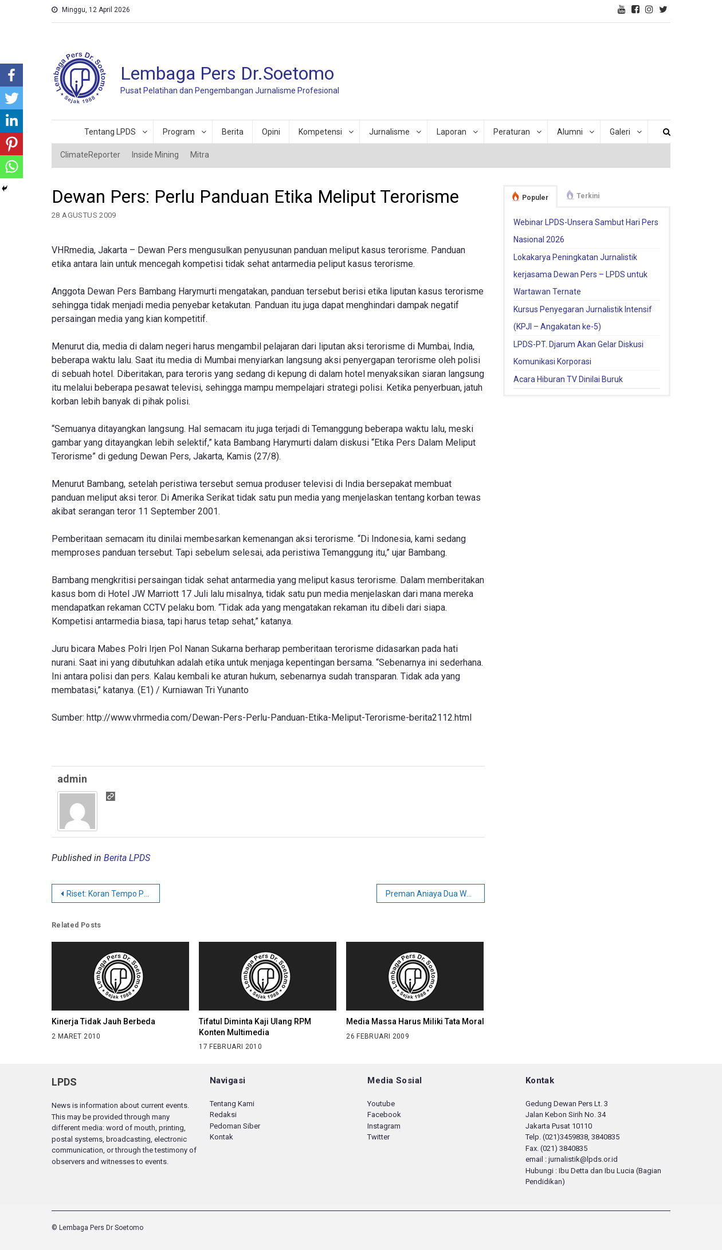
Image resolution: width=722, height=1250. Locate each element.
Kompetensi (320, 131)
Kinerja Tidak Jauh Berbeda (103, 1021)
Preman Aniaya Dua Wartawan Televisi (435, 893)
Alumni (570, 131)
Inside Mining (155, 154)
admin (72, 779)
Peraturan (511, 131)
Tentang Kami (232, 1103)
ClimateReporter (90, 154)
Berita (233, 131)
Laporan (451, 131)
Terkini (587, 196)
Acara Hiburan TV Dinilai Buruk (568, 379)
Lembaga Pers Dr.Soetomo (227, 73)
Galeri (620, 131)
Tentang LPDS (110, 131)
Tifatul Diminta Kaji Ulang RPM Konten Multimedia (255, 1027)
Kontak (221, 1137)
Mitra (199, 154)
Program (179, 131)
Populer (535, 198)
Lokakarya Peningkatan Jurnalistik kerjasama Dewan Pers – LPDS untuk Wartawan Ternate (580, 274)
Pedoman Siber (235, 1126)
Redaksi (223, 1114)
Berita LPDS (127, 857)
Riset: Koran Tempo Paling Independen (113, 893)
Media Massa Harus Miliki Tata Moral (415, 1021)
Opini (271, 131)
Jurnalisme (389, 131)
